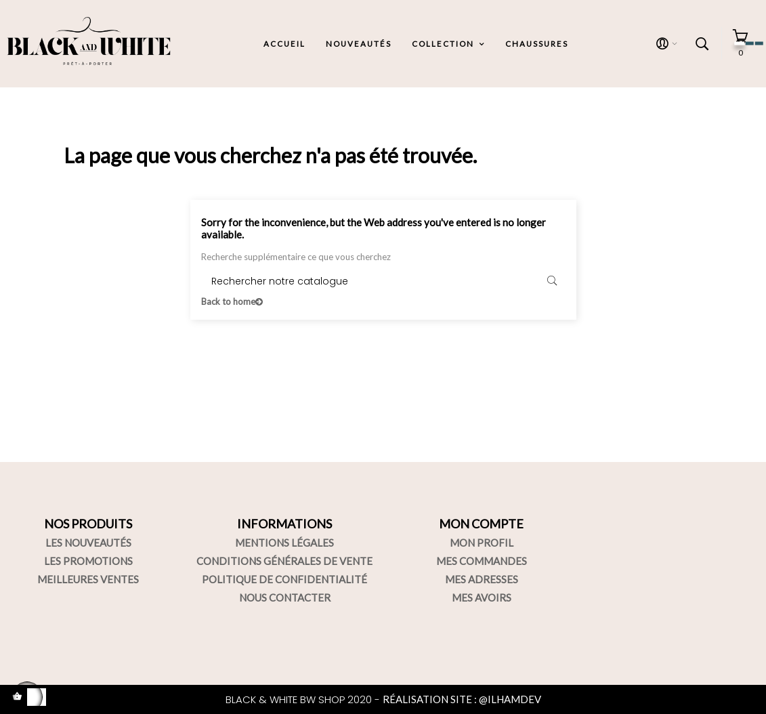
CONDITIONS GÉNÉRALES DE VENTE (284, 561)
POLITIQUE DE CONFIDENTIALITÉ (284, 579)
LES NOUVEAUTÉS (88, 543)
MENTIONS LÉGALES (284, 543)
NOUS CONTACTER (285, 597)
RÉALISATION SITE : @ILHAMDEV (462, 699)
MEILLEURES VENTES (88, 579)
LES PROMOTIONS (88, 561)
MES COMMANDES (481, 561)
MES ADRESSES (481, 579)
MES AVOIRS (481, 597)
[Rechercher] (383, 281)
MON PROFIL (481, 543)
